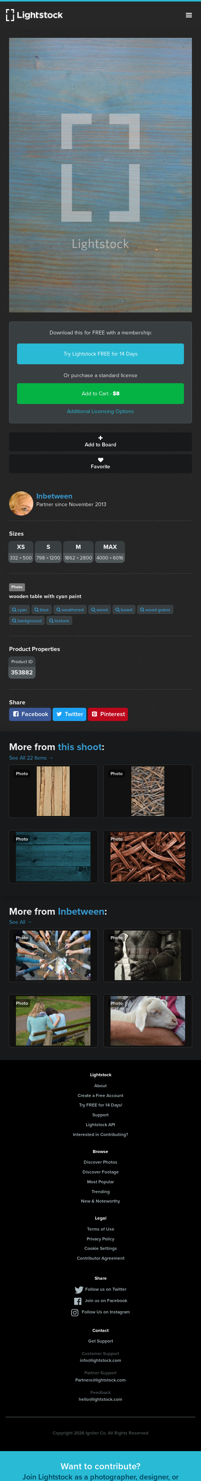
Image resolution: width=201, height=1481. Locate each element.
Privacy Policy (100, 1238)
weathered (70, 609)
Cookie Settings (100, 1248)
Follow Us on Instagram (106, 1312)
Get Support (100, 1341)
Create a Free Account (100, 1095)
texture (59, 620)
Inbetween (54, 496)
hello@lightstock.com (100, 1399)
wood (99, 609)
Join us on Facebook (106, 1300)
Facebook (30, 714)
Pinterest (108, 714)
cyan (19, 609)
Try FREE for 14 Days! (100, 1105)
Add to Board (100, 441)
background (27, 620)
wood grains (155, 609)
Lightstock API (100, 1124)
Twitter (70, 714)
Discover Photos (100, 1162)
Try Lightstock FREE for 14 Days (101, 354)
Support (100, 1114)
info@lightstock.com (100, 1360)
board (123, 609)
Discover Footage (101, 1172)
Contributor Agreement (101, 1258)
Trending (101, 1191)
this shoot (80, 747)
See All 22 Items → (31, 758)
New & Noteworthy (100, 1201)
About (100, 1085)
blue (41, 609)
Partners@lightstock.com (100, 1380)
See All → (20, 922)
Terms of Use (100, 1229)
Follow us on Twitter (105, 1289)
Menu (189, 15)
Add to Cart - (101, 394)
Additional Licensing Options (100, 411)
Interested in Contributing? (100, 1134)
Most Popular (100, 1181)
